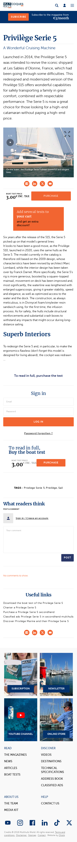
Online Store (56, 719)
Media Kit (11, 810)
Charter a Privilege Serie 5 (19, 607)
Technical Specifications (52, 770)
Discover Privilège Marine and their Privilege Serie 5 (36, 621)
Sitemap (32, 835)
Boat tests (12, 774)
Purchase (51, 196)
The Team (11, 803)
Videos (46, 754)
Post (67, 557)
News (8, 761)
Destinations (51, 761)
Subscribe (18, 16)
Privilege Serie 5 (34, 487)
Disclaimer (21, 835)
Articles (10, 768)
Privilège (51, 487)
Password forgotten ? (38, 433)
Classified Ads (52, 785)
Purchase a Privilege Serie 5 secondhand (28, 612)
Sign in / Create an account (32, 518)
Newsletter (56, 674)
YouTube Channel (20, 719)
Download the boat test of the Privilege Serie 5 (33, 603)
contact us (50, 803)
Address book (52, 778)
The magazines (15, 754)
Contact (42, 835)
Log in (38, 421)
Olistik (62, 835)
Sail (60, 487)
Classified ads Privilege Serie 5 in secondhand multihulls (38, 616)
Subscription (20, 674)
